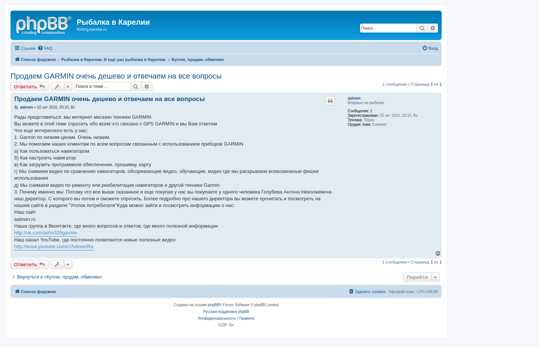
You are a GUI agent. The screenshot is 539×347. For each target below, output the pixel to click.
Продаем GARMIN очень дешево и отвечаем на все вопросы (116, 76)
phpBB (213, 305)
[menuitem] (44, 48)
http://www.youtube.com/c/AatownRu (54, 246)
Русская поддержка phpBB (226, 312)
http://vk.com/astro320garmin (45, 232)
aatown (354, 98)
